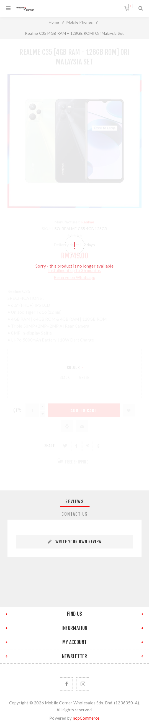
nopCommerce (86, 717)
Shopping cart (130, 6)
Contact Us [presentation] (74, 514)
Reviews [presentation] (74, 501)
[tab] (74, 501)
